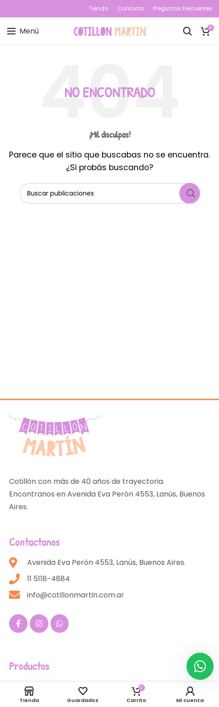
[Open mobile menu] (22, 31)
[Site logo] (110, 30)
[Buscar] (187, 31)
